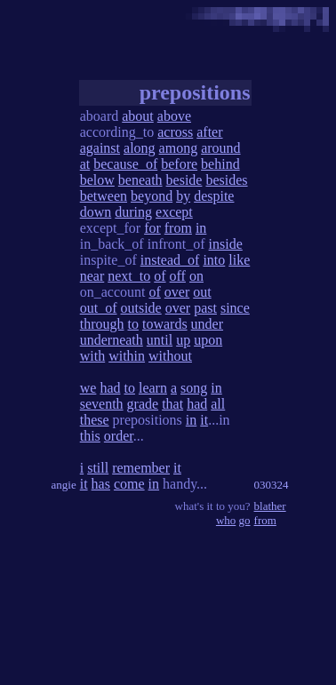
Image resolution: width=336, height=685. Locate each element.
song (193, 387)
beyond (151, 195)
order (118, 435)
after (209, 131)
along (140, 147)
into (214, 259)
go (245, 520)
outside (141, 307)
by (183, 195)
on (196, 275)
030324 (271, 484)
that (172, 403)
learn (153, 387)
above (174, 115)
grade (143, 403)
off (178, 275)
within (126, 355)
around (220, 147)
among (178, 147)
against (100, 147)
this (90, 435)
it (204, 419)
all (218, 403)
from (178, 227)
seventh (102, 403)
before (179, 163)
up (183, 339)
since (235, 307)
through (102, 323)
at (85, 163)
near (92, 275)
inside (226, 243)
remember (141, 467)
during (133, 211)
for (152, 227)
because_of (125, 163)
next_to (129, 275)
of (159, 275)
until (159, 339)
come (129, 483)
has (101, 483)
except (174, 211)
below (97, 179)
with (92, 355)
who (226, 520)
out (202, 291)
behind (220, 163)
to (133, 323)
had (110, 387)
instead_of (170, 259)
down (96, 211)
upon (208, 339)
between (103, 195)
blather (270, 506)
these (94, 419)
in (201, 227)
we (88, 387)
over (176, 291)
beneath (140, 179)
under (207, 323)
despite (214, 195)
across (175, 131)
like (239, 259)
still (97, 467)
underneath (111, 339)
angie (64, 484)
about (138, 115)
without (170, 355)
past (205, 307)
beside (184, 179)
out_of (98, 307)
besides (226, 179)
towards (165, 323)
